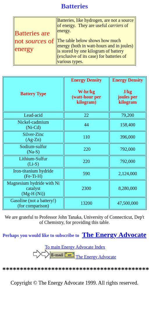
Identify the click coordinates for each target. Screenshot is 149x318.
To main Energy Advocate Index (75, 247)
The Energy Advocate (114, 234)
